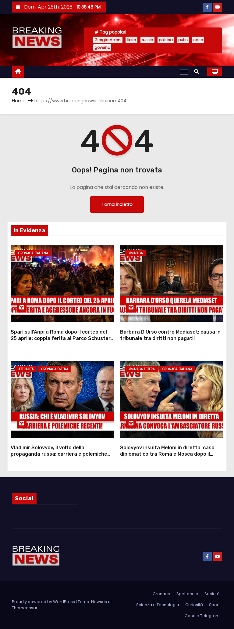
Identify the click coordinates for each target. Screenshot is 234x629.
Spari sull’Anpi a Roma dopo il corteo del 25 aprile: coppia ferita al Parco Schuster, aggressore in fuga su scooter (61, 338)
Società (212, 594)
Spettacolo (187, 594)
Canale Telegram (202, 616)
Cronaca (135, 253)
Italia (131, 39)
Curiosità (194, 605)
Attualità (26, 369)
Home (19, 100)
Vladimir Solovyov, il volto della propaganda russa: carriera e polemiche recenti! (59, 454)
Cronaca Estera (54, 369)
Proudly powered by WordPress (44, 602)
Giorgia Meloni (107, 39)
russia (147, 39)
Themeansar (24, 608)
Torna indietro (117, 204)
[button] (198, 71)
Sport (214, 605)
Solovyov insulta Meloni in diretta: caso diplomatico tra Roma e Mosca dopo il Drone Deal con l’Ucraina (167, 454)
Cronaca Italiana (33, 253)
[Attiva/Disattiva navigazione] (184, 71)
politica (166, 39)
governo (102, 47)
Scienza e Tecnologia (157, 605)
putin (183, 39)
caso (198, 39)
